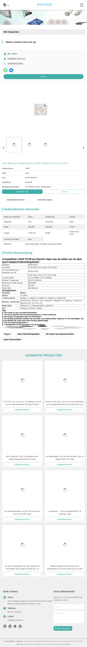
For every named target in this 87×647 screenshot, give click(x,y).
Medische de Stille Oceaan (12, 283)
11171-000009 (45, 278)
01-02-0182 (32, 267)
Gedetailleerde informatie (16, 200)
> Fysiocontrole (8, 278)
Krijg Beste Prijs (22, 192)
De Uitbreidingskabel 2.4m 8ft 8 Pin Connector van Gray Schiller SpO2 (22, 512)
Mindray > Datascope (10, 280)
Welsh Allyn (6, 288)
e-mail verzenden (63, 628)
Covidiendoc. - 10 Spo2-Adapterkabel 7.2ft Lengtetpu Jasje (64, 512)
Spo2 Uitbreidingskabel (28, 334)
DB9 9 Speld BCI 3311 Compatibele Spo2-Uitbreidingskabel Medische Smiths (22, 457)
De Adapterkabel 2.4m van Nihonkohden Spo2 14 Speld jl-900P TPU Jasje (65, 457)
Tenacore (5, 285)
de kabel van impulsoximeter (60, 334)
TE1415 (31, 285)
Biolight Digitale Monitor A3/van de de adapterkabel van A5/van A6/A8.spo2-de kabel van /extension (65, 567)
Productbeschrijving (44, 200)
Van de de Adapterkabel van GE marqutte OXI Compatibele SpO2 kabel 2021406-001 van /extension (22, 567)
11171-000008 (33, 278)
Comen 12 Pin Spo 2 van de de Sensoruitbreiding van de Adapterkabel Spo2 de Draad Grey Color (65, 403)
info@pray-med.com (16, 59)
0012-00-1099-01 (34, 280)
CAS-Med (6, 267)
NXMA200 (32, 283)
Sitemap (19, 641)
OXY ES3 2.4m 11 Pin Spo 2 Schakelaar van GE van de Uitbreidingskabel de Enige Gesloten (22, 403)
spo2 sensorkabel (12, 339)
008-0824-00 (33, 288)
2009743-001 (33, 271)
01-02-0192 (42, 267)
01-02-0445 (52, 267)
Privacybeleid (9, 641)
